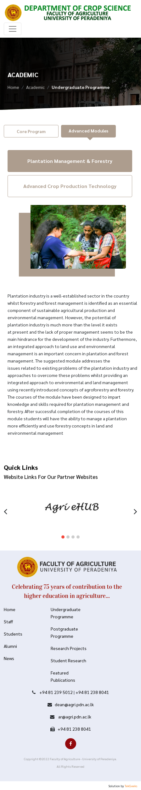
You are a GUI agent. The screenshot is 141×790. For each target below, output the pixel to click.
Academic (35, 88)
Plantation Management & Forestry (69, 161)
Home (13, 88)
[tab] (31, 131)
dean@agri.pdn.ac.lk (74, 704)
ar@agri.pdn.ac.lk (74, 716)
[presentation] (5, 507)
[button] (63, 533)
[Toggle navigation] (12, 29)
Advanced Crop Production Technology (69, 186)
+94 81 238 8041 (92, 692)
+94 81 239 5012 (56, 692)
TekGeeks (131, 786)
